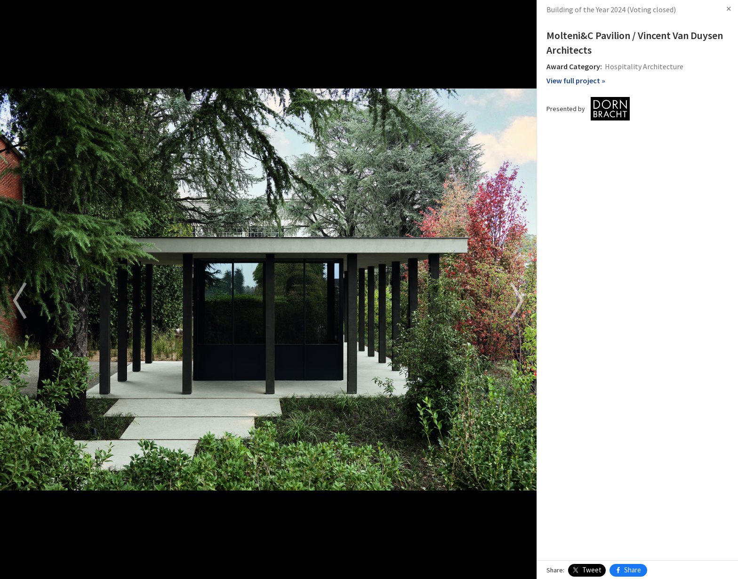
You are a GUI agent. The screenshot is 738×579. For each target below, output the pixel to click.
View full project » (575, 80)
